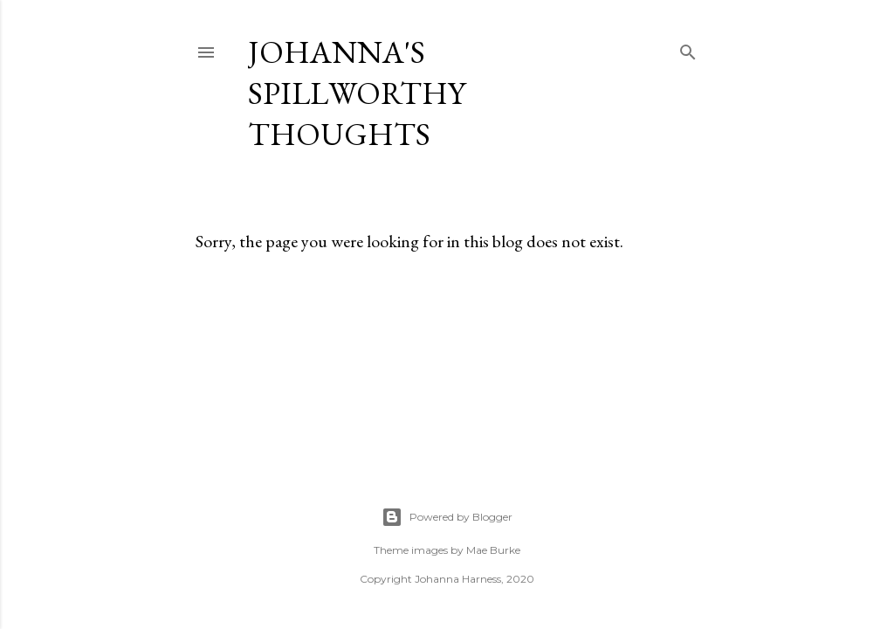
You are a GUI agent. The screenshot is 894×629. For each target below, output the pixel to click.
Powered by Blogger (447, 517)
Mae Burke (493, 549)
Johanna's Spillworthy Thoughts (356, 93)
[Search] (687, 48)
